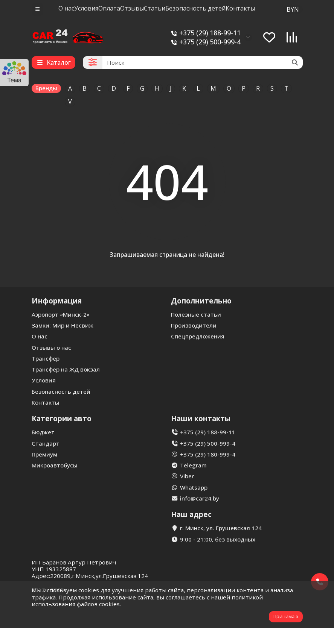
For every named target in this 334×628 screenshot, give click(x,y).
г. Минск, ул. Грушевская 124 (221, 528)
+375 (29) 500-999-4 (205, 42)
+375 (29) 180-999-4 (207, 454)
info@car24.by (199, 498)
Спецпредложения (197, 336)
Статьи (154, 8)
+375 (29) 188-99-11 (205, 33)
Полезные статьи (196, 314)
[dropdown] (37, 9)
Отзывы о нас (51, 347)
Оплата (109, 8)
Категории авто (62, 418)
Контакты (240, 8)
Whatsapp (193, 487)
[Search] (202, 62)
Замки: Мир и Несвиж (62, 325)
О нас (66, 8)
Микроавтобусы (55, 465)
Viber (187, 476)
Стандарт (45, 443)
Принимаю (285, 616)
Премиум (44, 454)
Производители (194, 325)
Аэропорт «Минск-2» (61, 314)
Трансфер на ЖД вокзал (66, 369)
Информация (57, 300)
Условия (86, 8)
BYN (293, 9)
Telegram (193, 465)
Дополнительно (201, 300)
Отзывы (132, 8)
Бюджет (43, 432)
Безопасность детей (195, 8)
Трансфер (45, 358)
